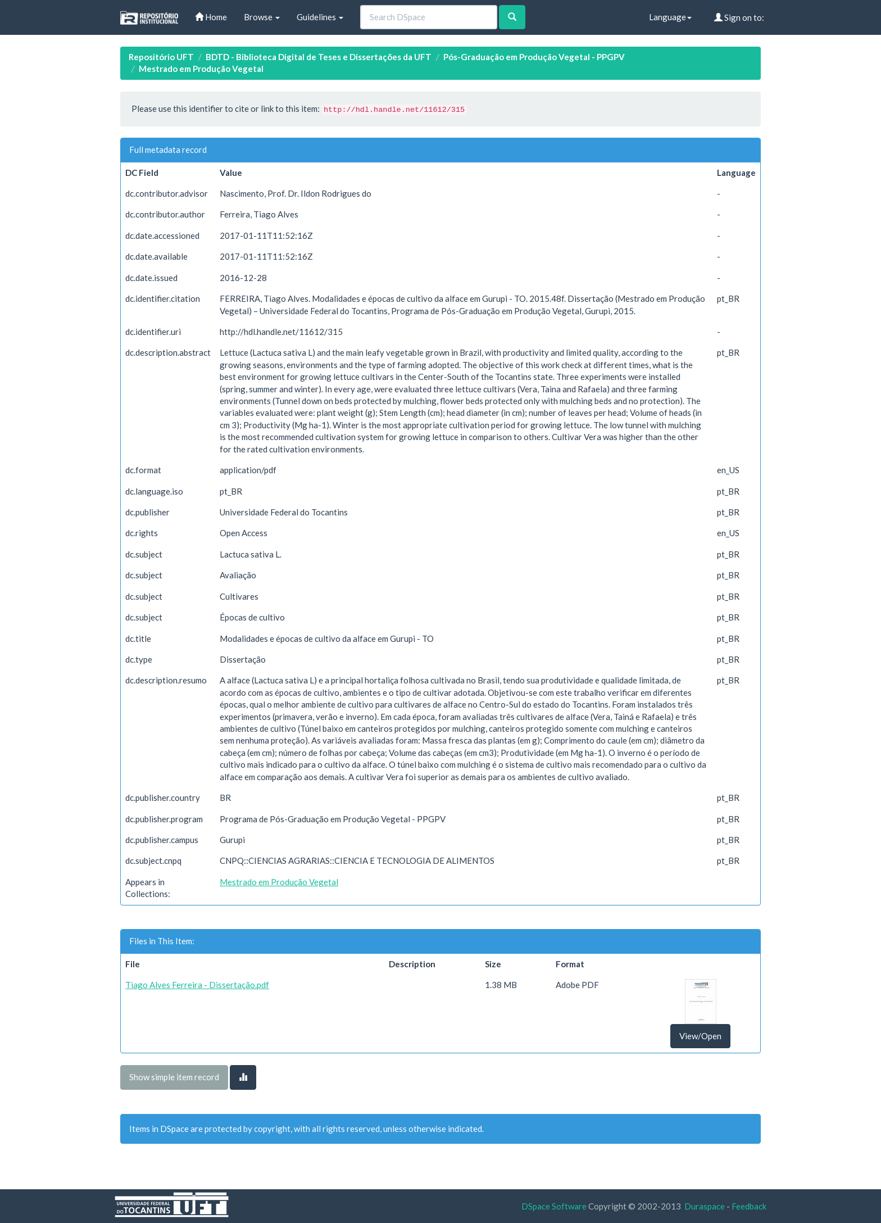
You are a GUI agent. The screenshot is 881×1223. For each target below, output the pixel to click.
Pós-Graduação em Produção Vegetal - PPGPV (534, 57)
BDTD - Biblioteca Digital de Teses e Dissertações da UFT (319, 57)
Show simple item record (174, 1077)
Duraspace (704, 1206)
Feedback (749, 1206)
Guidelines (320, 17)
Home (211, 17)
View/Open (700, 1036)
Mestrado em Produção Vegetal (201, 69)
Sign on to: (739, 17)
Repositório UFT (161, 57)
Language (670, 17)
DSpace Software (554, 1206)
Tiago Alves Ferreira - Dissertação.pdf (197, 985)
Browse (262, 17)
